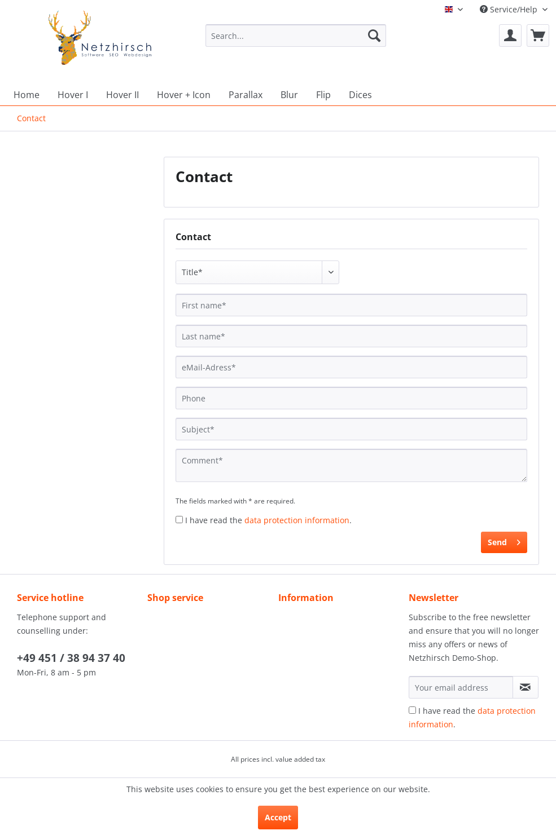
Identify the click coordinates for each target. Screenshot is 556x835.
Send (504, 540)
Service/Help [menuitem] (510, 9)
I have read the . (268, 520)
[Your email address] (461, 687)
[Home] (26, 94)
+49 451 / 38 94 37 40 (71, 658)
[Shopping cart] (538, 35)
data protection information (296, 520)
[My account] (510, 35)
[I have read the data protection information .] (179, 519)
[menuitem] (295, 41)
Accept (278, 817)
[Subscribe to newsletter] (526, 687)
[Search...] (295, 35)
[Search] (374, 35)
